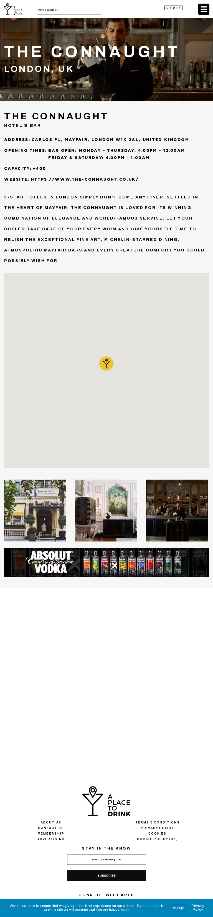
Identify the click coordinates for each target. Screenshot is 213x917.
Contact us (51, 828)
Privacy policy (157, 828)
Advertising (51, 839)
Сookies (157, 833)
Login (174, 7)
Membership (51, 833)
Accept (178, 908)
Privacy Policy (198, 907)
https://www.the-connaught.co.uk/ (85, 180)
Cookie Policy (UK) (157, 839)
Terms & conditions (157, 822)
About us (51, 822)
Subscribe (106, 875)
